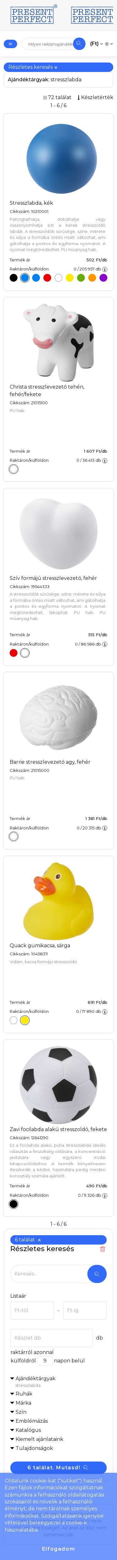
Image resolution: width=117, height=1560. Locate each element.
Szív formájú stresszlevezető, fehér (53, 578)
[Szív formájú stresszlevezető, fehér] (23, 654)
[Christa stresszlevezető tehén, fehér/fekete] (12, 470)
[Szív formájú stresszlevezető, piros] (12, 654)
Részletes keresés (33, 67)
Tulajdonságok (34, 1448)
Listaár (18, 1296)
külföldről (23, 1361)
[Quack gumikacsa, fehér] (12, 1021)
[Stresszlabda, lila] (101, 279)
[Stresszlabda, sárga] (68, 279)
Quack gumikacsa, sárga (40, 946)
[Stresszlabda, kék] (23, 279)
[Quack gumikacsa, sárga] (23, 1021)
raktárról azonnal (32, 1352)
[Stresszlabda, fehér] (57, 279)
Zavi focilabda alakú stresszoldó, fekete (58, 1129)
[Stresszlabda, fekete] (12, 279)
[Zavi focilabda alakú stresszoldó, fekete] (12, 1205)
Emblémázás (32, 1421)
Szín (21, 1412)
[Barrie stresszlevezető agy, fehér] (12, 838)
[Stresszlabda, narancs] (90, 279)
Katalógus (28, 1430)
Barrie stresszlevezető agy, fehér (50, 762)
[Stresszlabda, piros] (45, 279)
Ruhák (24, 1394)
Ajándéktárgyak (61, 1382)
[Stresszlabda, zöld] (79, 279)
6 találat (28, 1240)
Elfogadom (58, 1549)
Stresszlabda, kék (31, 203)
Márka (23, 1403)
